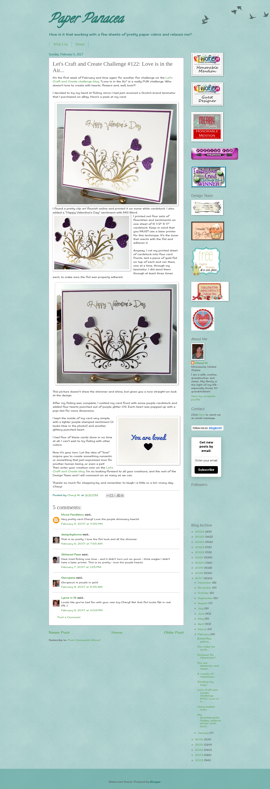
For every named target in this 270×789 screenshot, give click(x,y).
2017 (199, 578)
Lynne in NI (68, 597)
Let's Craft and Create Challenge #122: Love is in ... (207, 695)
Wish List (60, 44)
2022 (200, 552)
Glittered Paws (71, 554)
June (201, 613)
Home (80, 44)
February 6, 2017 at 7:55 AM (82, 543)
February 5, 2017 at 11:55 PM (82, 523)
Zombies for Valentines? (206, 656)
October (204, 592)
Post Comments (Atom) (84, 640)
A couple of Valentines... (206, 675)
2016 (199, 739)
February (204, 634)
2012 (199, 760)
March (203, 629)
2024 (200, 541)
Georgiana (68, 577)
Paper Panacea (86, 20)
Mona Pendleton (72, 514)
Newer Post (59, 632)
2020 (200, 562)
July (201, 608)
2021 (199, 557)
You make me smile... (206, 648)
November (205, 587)
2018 (199, 572)
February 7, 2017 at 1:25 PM (81, 566)
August (203, 603)
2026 (200, 531)
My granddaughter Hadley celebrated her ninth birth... (209, 720)
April (201, 623)
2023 (200, 547)
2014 (199, 749)
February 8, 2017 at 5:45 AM (82, 586)
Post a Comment (68, 617)
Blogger (155, 781)
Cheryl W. (201, 362)
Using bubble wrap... (206, 708)
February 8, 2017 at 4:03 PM (82, 610)
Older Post (174, 632)
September (206, 598)
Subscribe (206, 470)
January (203, 732)
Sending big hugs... (205, 683)
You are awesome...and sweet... (208, 665)
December (205, 582)
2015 (199, 744)
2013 (199, 754)
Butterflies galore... (204, 640)
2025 (200, 536)
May (201, 618)
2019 (199, 567)
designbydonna (71, 534)
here (202, 414)
